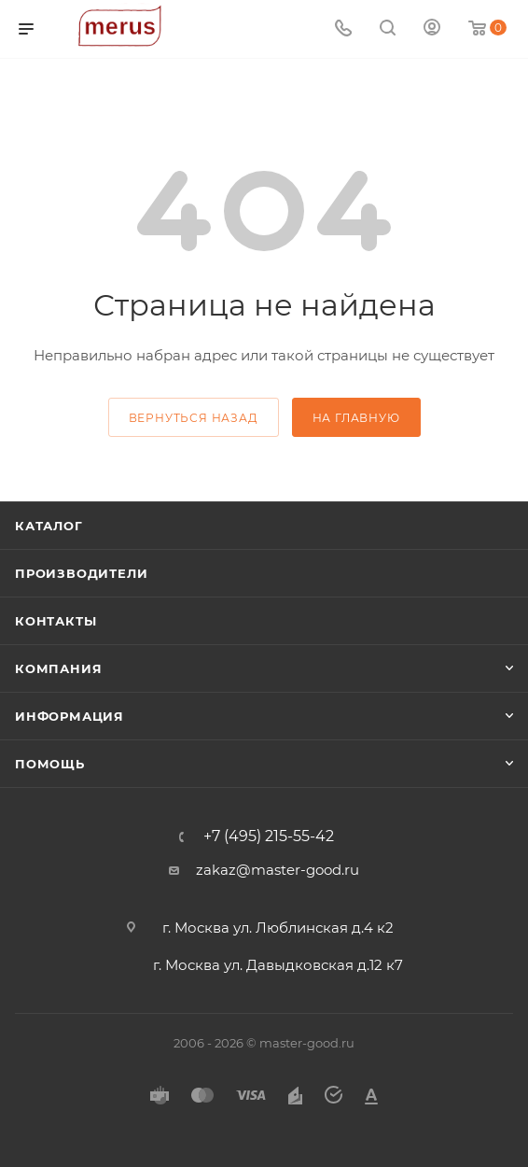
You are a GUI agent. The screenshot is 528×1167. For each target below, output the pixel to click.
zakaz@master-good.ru (277, 870)
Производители (81, 573)
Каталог (49, 525)
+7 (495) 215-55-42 (268, 836)
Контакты (55, 620)
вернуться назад (193, 418)
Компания (58, 668)
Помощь (50, 763)
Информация (69, 716)
